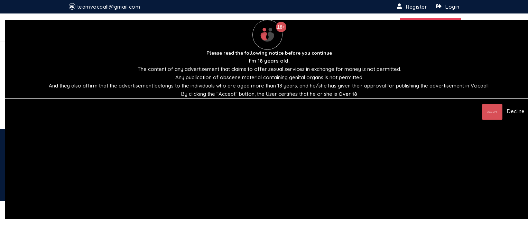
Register (416, 6)
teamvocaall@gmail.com (108, 6)
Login (452, 6)
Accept (492, 111)
